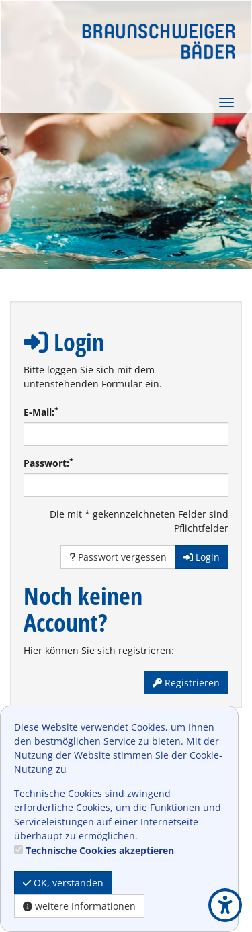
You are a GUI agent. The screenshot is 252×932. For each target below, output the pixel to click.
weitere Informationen (79, 906)
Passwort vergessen (118, 557)
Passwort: (48, 462)
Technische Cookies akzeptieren (100, 850)
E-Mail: (41, 411)
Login (201, 557)
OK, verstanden (63, 882)
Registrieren (186, 682)
